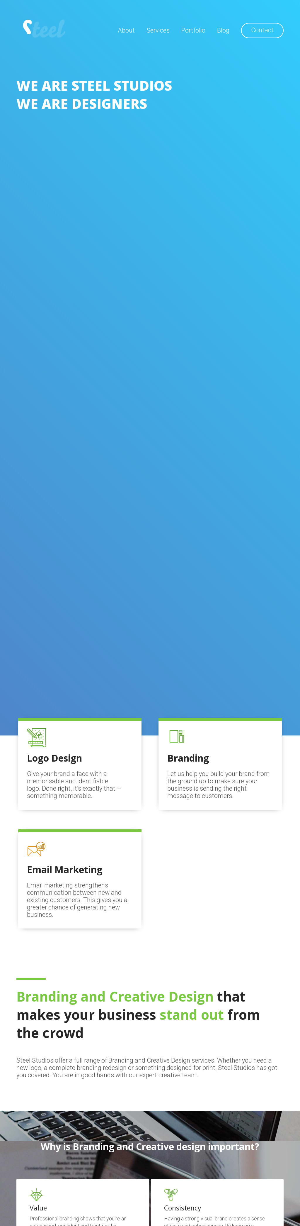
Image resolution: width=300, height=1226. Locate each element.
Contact (262, 30)
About (126, 30)
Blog (223, 30)
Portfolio (193, 30)
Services (158, 30)
